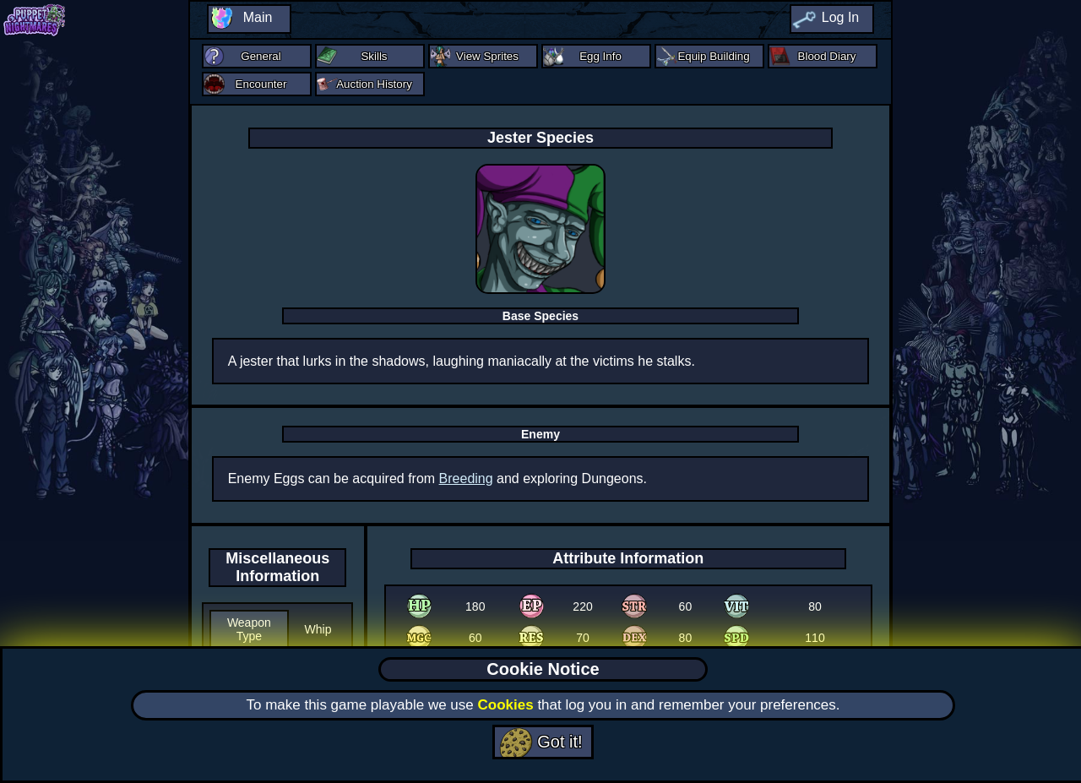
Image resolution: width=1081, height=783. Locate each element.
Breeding (466, 478)
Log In (840, 17)
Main (258, 17)
